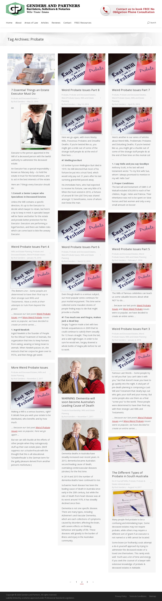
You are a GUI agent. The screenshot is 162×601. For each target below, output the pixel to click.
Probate (65, 95)
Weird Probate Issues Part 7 (131, 90)
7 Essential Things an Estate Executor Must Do (30, 92)
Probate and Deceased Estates (24, 98)
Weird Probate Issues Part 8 (80, 90)
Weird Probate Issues (71, 98)
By (18, 101)
